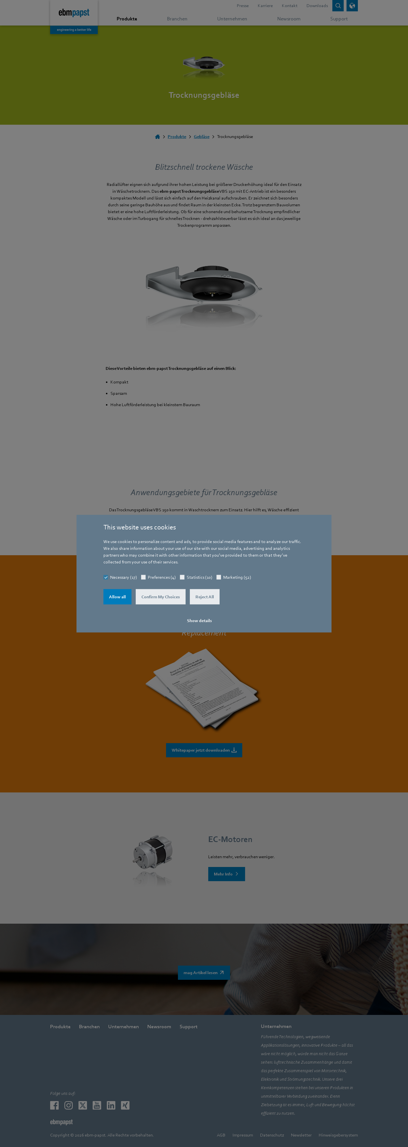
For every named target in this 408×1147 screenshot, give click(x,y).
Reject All (205, 596)
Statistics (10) (199, 577)
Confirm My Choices (160, 596)
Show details (199, 620)
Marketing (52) (237, 577)
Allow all (117, 596)
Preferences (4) (162, 577)
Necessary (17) (123, 577)
